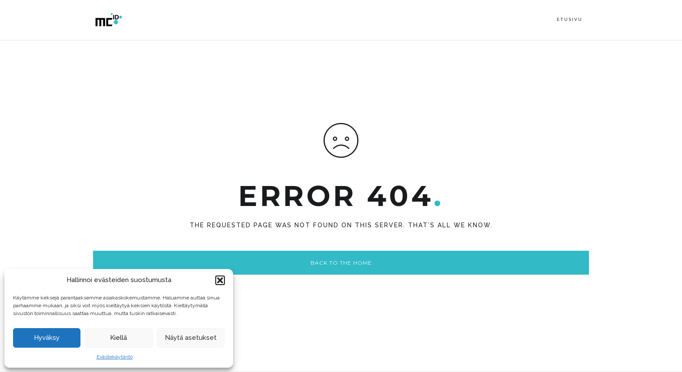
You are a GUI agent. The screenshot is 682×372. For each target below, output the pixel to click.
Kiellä (118, 338)
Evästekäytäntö (115, 357)
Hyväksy (47, 338)
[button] (220, 280)
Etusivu (569, 19)
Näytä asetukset (191, 338)
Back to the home (341, 262)
